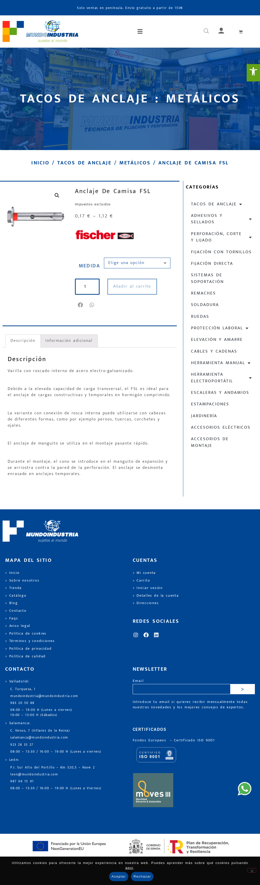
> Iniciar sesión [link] (148, 588)
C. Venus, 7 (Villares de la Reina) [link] (40, 730)
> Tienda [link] (13, 588)
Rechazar (142, 876)
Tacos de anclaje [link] (84, 163)
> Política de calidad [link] (25, 656)
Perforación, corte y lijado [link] (221, 237)
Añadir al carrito (132, 286)
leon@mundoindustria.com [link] (34, 774)
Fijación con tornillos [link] (221, 252)
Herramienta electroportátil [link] (221, 377)
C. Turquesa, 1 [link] (23, 689)
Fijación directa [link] (212, 263)
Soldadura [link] (205, 304)
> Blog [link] (11, 603)
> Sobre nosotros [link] (22, 580)
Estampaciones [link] (210, 404)
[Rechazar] (251, 870)
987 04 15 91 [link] (22, 781)
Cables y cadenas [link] (214, 351)
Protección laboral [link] (220, 328)
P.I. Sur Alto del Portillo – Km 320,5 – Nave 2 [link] (52, 767)
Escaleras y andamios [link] (220, 392)
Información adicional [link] (69, 340)
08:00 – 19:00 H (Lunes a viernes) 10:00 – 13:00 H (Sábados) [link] (41, 712)
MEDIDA (89, 266)
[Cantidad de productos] (87, 287)
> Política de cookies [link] (25, 633)
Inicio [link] (40, 163)
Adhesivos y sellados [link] (221, 219)
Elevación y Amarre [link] (217, 339)
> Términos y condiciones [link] (30, 641)
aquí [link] (129, 868)
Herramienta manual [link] (221, 363)
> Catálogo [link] (16, 596)
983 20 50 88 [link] (22, 703)
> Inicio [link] (12, 573)
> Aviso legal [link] (17, 626)
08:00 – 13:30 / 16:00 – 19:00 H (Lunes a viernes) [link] (55, 751)
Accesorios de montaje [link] (210, 442)
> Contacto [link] (16, 611)
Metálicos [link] (135, 163)
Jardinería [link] (204, 415)
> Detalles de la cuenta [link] (156, 596)
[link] (253, 72)
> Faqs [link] (11, 618)
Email (138, 681)
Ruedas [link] (200, 316)
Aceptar (119, 876)
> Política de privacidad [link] (28, 649)
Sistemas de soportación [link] (207, 278)
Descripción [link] (23, 340)
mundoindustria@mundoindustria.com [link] (44, 696)
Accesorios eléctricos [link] (221, 427)
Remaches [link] (203, 293)
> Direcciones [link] (146, 603)
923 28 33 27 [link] (21, 744)
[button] (140, 31)
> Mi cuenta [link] (144, 573)
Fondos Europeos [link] (150, 740)
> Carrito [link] (141, 580)
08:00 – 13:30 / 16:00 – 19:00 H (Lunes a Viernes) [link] (56, 788)
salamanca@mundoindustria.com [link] (39, 737)
